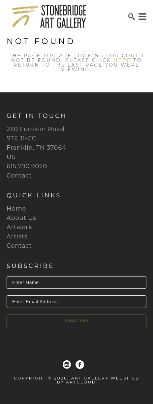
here (122, 60)
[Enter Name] (76, 282)
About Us (21, 218)
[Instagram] (67, 364)
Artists (17, 236)
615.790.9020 (27, 166)
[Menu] (142, 16)
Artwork (19, 227)
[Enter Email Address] (76, 301)
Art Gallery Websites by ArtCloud (98, 380)
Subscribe (76, 321)
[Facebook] (80, 364)
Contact (19, 175)
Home (16, 209)
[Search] (131, 16)
